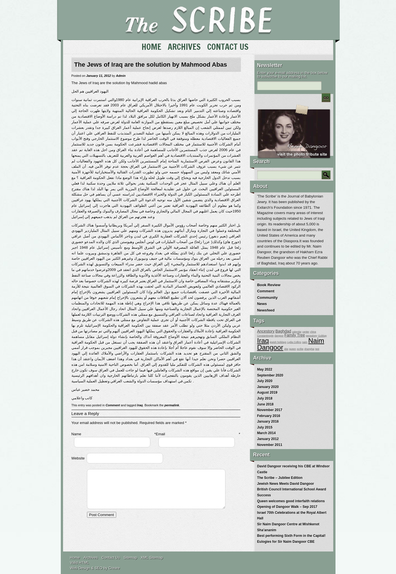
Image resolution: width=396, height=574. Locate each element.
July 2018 (264, 398)
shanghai (309, 348)
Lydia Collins (294, 342)
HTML (84, 562)
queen (292, 348)
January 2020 (268, 387)
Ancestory (266, 331)
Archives (184, 47)
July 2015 (264, 427)
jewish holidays (278, 342)
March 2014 (266, 433)
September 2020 (270, 375)
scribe (300, 348)
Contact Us (228, 47)
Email (160, 434)
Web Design (80, 568)
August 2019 (267, 392)
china (313, 331)
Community (267, 297)
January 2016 (268, 421)
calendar (296, 331)
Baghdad (283, 331)
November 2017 (269, 410)
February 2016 (268, 416)
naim (304, 342)
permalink (171, 405)
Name (76, 434)
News (262, 304)
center (305, 331)
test (317, 348)
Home (151, 47)
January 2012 (268, 439)
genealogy (311, 335)
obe (286, 348)
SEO (98, 568)
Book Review (269, 285)
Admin (121, 75)
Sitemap (130, 557)
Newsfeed (266, 310)
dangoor (278, 335)
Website (78, 458)
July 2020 (264, 381)
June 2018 (265, 404)
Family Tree (295, 335)
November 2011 (269, 445)
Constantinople (265, 335)
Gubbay (322, 335)
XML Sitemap (152, 557)
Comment (113, 405)
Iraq (140, 405)
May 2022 (264, 369)
